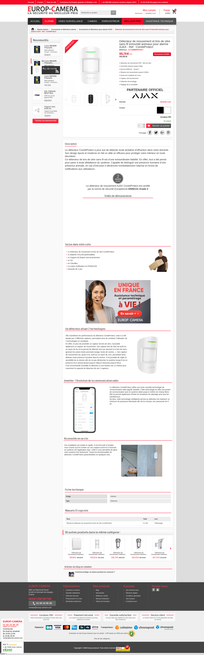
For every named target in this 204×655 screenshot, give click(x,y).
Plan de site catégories (102, 639)
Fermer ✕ (3, 654)
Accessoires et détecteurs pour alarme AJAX (95, 29)
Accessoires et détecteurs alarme (63, 29)
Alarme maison (42, 29)
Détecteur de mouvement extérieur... (76, 554)
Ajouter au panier (158, 126)
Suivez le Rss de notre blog (45, 152)
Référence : (123, 50)
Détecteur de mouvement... (49, 135)
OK (113, 12)
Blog (97, 590)
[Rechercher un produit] (95, 12)
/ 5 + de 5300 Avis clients (12, 647)
